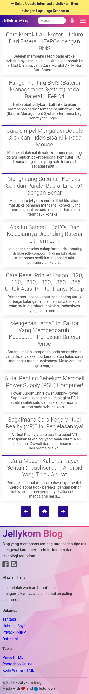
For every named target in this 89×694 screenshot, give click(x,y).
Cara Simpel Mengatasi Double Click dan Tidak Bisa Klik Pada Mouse (44, 137)
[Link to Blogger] (14, 565)
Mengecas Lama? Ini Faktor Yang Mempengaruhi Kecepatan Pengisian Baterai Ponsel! (44, 333)
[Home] (44, 511)
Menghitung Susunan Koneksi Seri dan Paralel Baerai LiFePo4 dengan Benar (44, 186)
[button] (82, 21)
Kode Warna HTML (18, 670)
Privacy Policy (14, 632)
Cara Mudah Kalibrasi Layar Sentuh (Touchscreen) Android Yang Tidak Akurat (44, 468)
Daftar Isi (10, 639)
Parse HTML (12, 657)
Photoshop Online (17, 664)
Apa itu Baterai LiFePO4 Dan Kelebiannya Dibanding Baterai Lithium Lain (44, 234)
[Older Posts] (63, 511)
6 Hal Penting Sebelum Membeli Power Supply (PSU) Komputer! (44, 382)
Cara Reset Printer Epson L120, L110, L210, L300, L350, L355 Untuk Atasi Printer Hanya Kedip (44, 282)
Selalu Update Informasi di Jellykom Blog (46, 4)
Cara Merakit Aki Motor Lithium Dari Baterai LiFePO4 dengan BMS (44, 41)
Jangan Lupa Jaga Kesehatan (46, 11)
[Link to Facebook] (5, 565)
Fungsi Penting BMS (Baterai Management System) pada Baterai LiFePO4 (44, 89)
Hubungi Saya (14, 626)
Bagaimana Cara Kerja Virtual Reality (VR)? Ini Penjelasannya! (44, 423)
